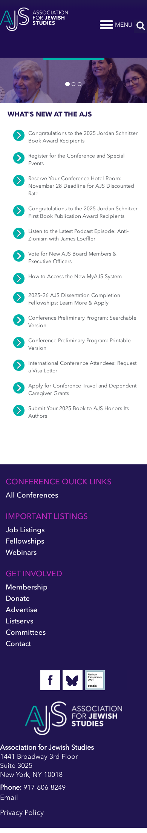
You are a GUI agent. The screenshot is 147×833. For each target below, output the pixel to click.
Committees (26, 632)
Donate (18, 598)
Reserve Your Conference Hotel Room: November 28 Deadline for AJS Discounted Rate (81, 186)
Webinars (21, 552)
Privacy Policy (22, 812)
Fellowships (25, 541)
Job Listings (25, 529)
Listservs (19, 621)
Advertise (21, 609)
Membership (26, 587)
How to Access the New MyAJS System (75, 276)
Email (9, 797)
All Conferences (32, 495)
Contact (18, 643)
